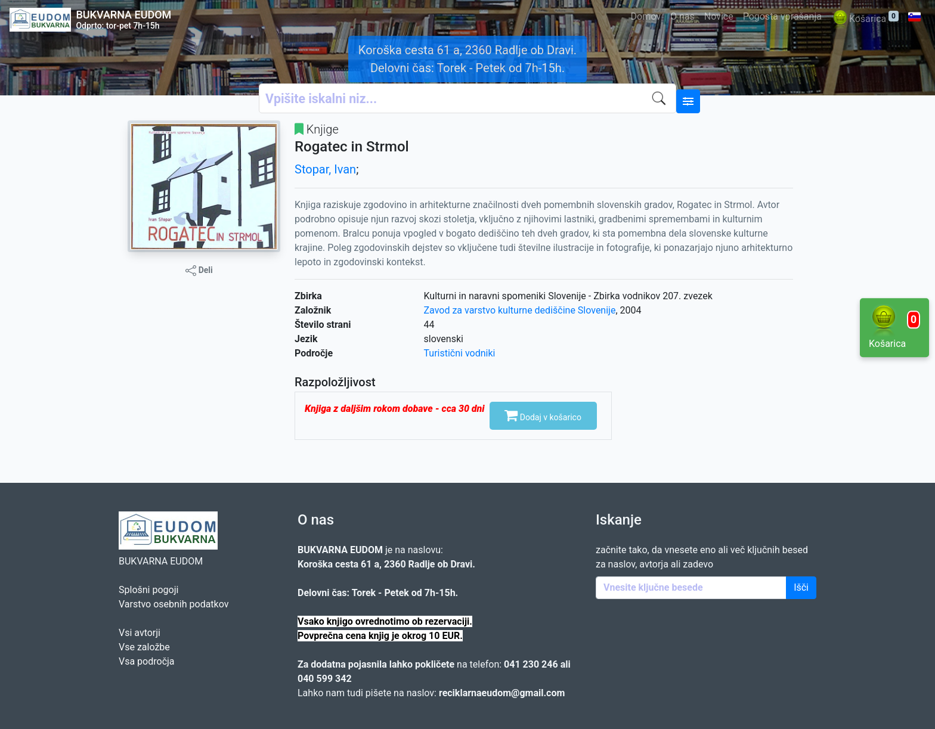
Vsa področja (147, 661)
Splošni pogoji (148, 589)
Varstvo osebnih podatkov (173, 604)
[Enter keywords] (691, 587)
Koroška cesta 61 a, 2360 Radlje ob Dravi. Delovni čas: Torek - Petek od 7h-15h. (467, 59)
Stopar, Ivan (325, 169)
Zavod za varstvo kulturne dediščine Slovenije (520, 310)
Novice (718, 16)
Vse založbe (144, 647)
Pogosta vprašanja (782, 16)
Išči (801, 587)
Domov (646, 16)
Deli (199, 270)
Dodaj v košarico (542, 415)
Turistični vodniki (460, 353)
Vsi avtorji (139, 632)
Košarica (865, 19)
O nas (682, 16)
